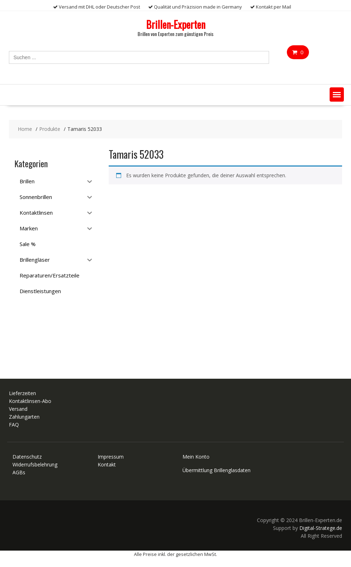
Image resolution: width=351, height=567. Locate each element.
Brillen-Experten (175, 24)
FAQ (14, 424)
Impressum (111, 456)
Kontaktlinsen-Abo (30, 401)
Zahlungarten (24, 416)
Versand (18, 408)
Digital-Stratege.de (320, 528)
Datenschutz (27, 456)
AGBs (18, 472)
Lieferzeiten (22, 393)
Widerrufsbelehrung (34, 464)
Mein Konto (196, 456)
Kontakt (107, 464)
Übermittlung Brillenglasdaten (216, 470)
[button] (337, 94)
